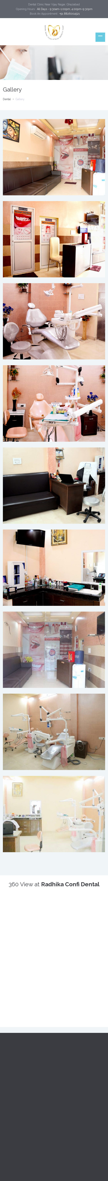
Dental (7, 99)
